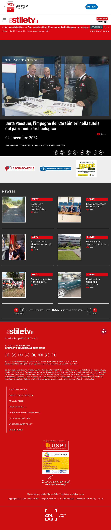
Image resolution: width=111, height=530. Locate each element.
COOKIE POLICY (16, 430)
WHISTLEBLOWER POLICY (21, 424)
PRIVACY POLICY (16, 401)
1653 (48, 310)
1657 (74, 310)
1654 (55, 310)
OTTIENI (91, 6)
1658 (80, 310)
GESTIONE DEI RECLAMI (19, 418)
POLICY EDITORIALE (18, 389)
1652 (42, 310)
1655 (63, 310)
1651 (37, 310)
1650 (31, 310)
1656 (68, 310)
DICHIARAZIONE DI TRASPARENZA (24, 412)
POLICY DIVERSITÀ (17, 407)
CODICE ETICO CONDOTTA (21, 395)
